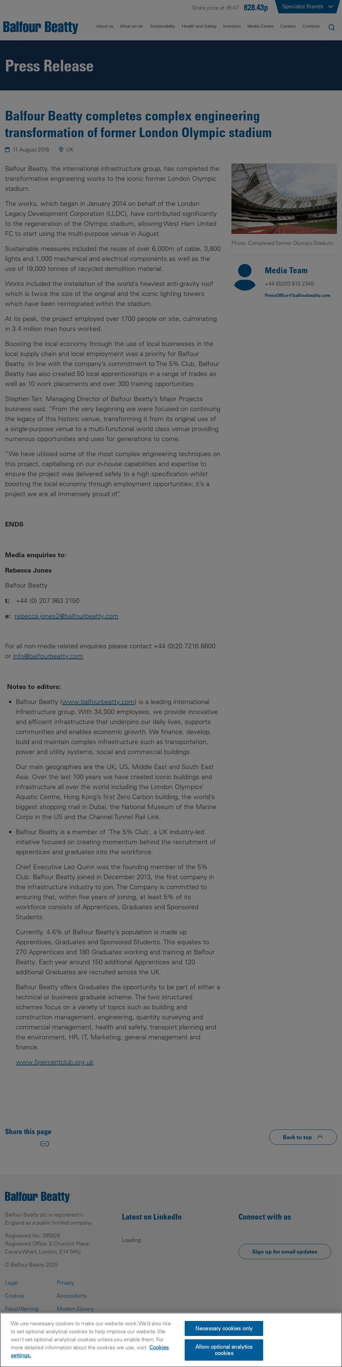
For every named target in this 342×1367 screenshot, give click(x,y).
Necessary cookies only (224, 1338)
